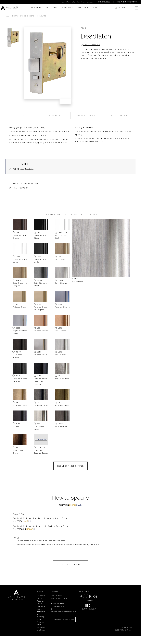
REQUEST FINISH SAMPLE (70, 466)
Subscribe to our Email (63, 619)
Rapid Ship (83, 8)
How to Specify (119, 115)
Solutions (51, 8)
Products (36, 8)
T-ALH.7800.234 (20, 188)
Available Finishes (87, 115)
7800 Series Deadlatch (23, 169)
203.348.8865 (104, 2)
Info (22, 115)
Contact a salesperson (70, 565)
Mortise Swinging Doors (23, 16)
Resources (67, 8)
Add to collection (92, 44)
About (96, 8)
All (7, 16)
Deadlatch (42, 16)
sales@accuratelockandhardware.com (77, 2)
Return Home (16, 595)
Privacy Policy (127, 627)
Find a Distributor (126, 2)
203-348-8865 (58, 604)
